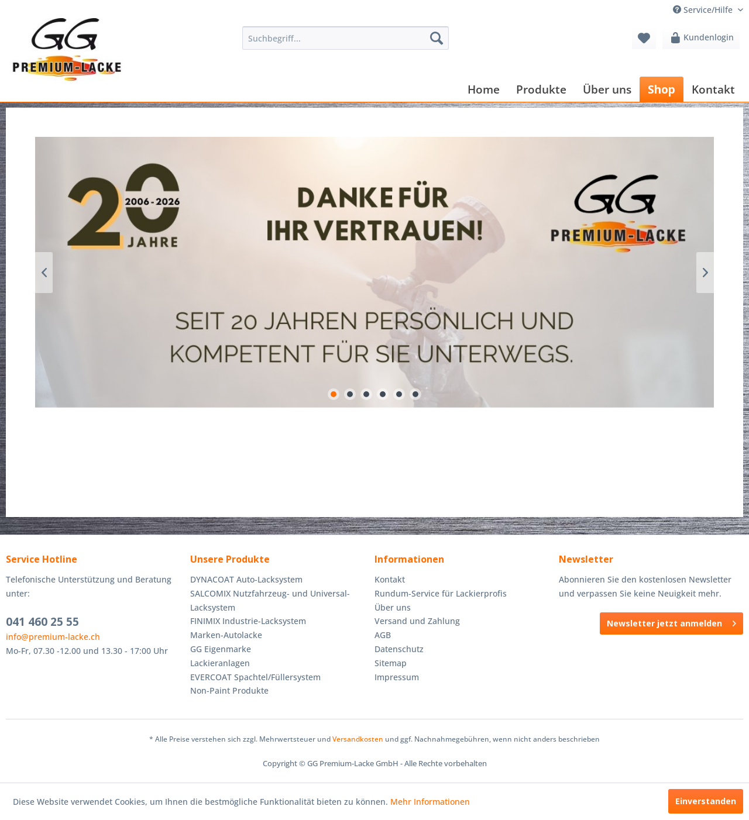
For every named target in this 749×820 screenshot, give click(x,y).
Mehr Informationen (430, 801)
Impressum (396, 677)
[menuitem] (345, 38)
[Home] (483, 89)
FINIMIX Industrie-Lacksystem (248, 620)
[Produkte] (541, 89)
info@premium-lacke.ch (53, 636)
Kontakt (389, 579)
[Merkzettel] (644, 38)
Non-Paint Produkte (229, 690)
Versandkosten (357, 739)
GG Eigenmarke (220, 648)
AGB (382, 634)
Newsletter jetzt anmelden (671, 621)
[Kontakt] (713, 89)
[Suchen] (436, 38)
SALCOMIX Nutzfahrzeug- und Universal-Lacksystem (270, 600)
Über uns (392, 607)
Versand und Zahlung (417, 620)
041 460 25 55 (42, 621)
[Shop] (661, 89)
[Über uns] (607, 89)
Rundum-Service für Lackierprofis (440, 593)
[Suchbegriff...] (345, 38)
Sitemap (390, 663)
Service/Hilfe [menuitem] (704, 9)
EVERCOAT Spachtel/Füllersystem (255, 677)
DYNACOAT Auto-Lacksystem (246, 579)
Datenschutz (399, 648)
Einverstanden (705, 801)
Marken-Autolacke (226, 634)
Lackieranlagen (220, 663)
